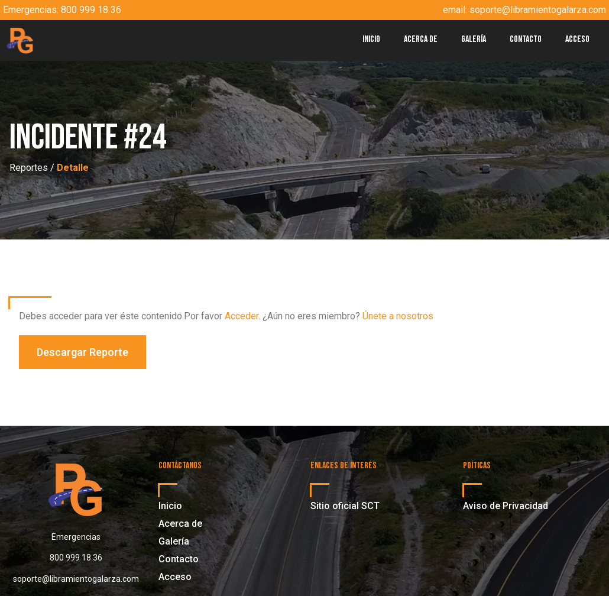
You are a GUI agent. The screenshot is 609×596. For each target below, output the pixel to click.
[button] (82, 352)
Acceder (241, 316)
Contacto (526, 39)
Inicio (371, 39)
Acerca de (421, 39)
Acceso (577, 39)
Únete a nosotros (397, 316)
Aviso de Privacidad (505, 505)
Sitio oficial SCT (345, 505)
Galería (473, 39)
